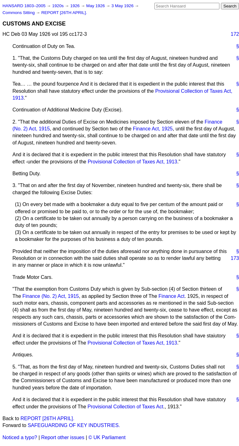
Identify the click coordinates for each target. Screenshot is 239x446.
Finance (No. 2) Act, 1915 (50, 296)
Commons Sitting (19, 12)
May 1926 (96, 5)
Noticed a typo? (19, 437)
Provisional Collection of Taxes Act (125, 406)
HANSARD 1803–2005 (23, 5)
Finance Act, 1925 (153, 128)
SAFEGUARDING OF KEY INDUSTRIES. (74, 425)
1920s (58, 5)
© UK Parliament (106, 437)
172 (235, 34)
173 (235, 258)
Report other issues (62, 437)
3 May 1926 (123, 5)
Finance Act (171, 296)
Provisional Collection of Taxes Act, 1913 (132, 161)
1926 (75, 5)
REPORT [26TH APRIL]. (64, 12)
